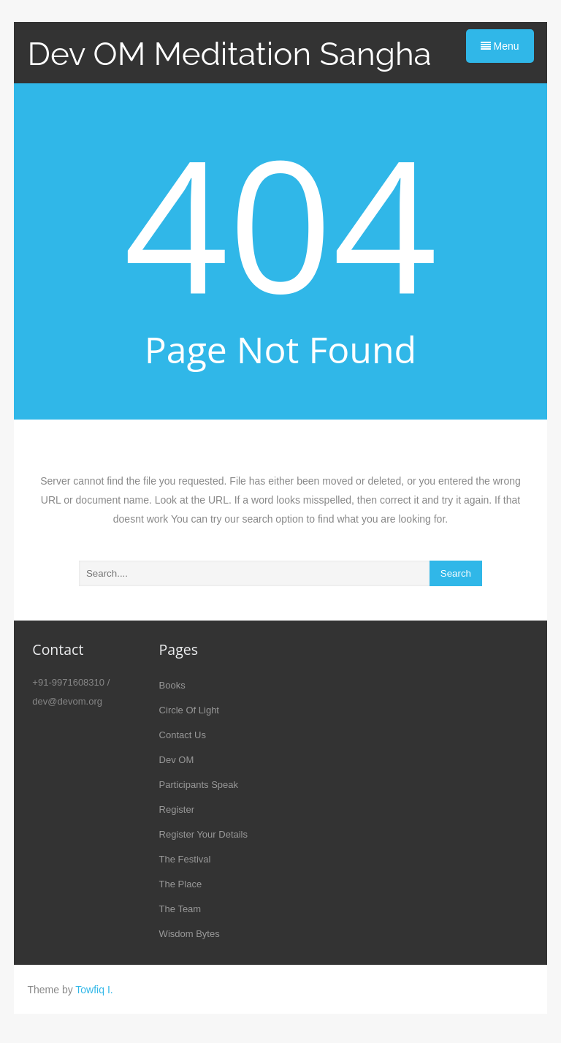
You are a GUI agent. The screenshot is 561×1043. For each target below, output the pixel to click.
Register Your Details (203, 834)
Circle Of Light (189, 710)
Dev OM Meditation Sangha (229, 53)
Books (172, 685)
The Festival (185, 859)
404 (281, 222)
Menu (500, 46)
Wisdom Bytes (189, 933)
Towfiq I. (93, 989)
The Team (180, 908)
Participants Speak (198, 784)
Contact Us (182, 734)
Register (176, 809)
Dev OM (176, 759)
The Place (180, 884)
